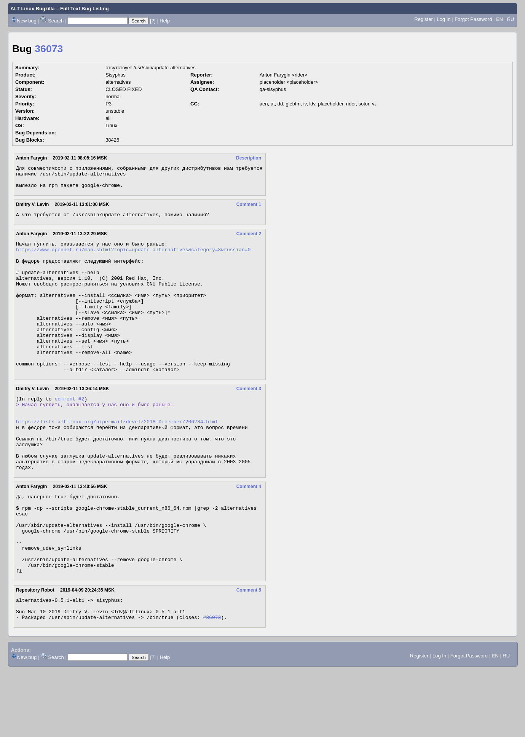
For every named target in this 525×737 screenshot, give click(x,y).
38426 (112, 140)
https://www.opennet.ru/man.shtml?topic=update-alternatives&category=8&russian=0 (133, 257)
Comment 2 (248, 239)
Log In (443, 19)
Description (248, 158)
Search (56, 21)
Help (165, 21)
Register (423, 19)
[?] (152, 21)
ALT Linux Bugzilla (33, 8)
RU (510, 19)
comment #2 (69, 431)
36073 (49, 48)
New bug (27, 21)
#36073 (212, 684)
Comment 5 (248, 653)
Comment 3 (248, 420)
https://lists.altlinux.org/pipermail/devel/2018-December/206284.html (117, 459)
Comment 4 (248, 533)
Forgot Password (473, 19)
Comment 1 (248, 209)
